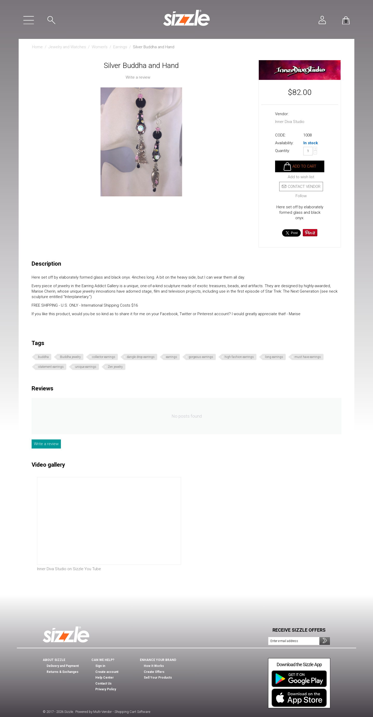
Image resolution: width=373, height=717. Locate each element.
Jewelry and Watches (67, 47)
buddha (43, 357)
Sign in (100, 666)
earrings (171, 357)
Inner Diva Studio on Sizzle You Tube (69, 569)
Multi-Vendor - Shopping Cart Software (121, 712)
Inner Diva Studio (289, 121)
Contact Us (103, 683)
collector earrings (103, 357)
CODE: (280, 135)
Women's (99, 47)
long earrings (274, 357)
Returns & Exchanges (62, 672)
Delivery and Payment (63, 666)
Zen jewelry (115, 367)
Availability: (284, 143)
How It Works (154, 666)
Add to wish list (301, 177)
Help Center (104, 677)
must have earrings (308, 357)
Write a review (138, 77)
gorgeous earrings (201, 357)
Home (37, 47)
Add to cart (304, 166)
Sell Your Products (158, 677)
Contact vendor (301, 186)
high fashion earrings (239, 357)
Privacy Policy (105, 689)
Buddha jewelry (70, 357)
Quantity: (282, 150)
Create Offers (154, 672)
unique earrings (85, 367)
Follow (301, 196)
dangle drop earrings (141, 357)
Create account (106, 672)
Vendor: (282, 114)
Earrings (120, 47)
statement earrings (51, 367)
